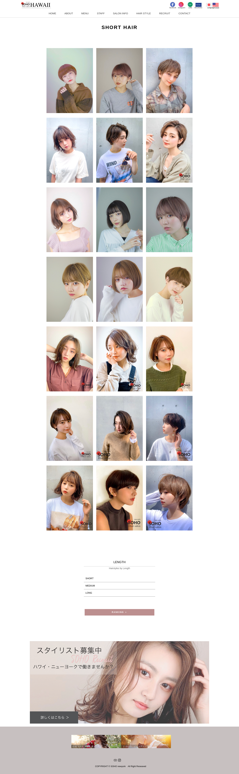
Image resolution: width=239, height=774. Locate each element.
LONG (88, 592)
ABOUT (68, 13)
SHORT (89, 578)
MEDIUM (90, 585)
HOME (52, 13)
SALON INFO (120, 13)
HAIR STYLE (143, 13)
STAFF (101, 13)
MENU (85, 13)
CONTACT (184, 13)
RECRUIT (164, 13)
